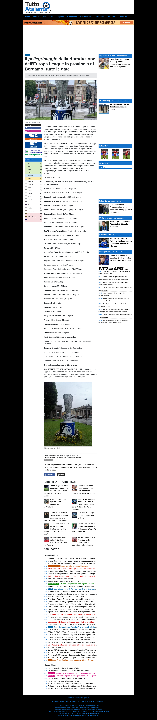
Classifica (29, 159)
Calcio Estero (104, 201)
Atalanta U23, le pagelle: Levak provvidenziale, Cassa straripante (76, 673)
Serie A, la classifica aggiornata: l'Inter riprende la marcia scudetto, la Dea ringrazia (79, 563)
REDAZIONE (64, 701)
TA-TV (101, 218)
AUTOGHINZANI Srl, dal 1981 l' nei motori (119, 106)
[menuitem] (130, 16)
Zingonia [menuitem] (60, 16)
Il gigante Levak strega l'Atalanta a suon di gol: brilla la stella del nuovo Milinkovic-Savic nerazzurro (85, 576)
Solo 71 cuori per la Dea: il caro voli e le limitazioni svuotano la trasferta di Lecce (78, 645)
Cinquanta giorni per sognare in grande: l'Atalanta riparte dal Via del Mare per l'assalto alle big (83, 614)
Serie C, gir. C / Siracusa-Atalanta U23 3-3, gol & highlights (72, 660)
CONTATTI (82, 701)
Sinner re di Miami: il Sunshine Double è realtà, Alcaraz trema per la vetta (120, 257)
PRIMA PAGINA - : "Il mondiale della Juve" (68, 640)
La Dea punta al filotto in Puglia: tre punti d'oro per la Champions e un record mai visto (80, 607)
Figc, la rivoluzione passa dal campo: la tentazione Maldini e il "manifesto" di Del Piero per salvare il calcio (88, 609)
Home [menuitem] (27, 16)
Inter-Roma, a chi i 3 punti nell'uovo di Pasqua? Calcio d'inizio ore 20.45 (75, 586)
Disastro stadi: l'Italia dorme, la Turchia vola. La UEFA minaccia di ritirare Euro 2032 (79, 604)
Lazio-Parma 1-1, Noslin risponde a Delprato (65, 668)
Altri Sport (103, 252)
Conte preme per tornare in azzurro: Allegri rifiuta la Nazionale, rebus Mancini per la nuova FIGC (84, 619)
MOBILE (89, 701)
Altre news (52, 456)
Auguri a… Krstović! (55, 647)
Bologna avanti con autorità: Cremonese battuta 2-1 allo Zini (70, 591)
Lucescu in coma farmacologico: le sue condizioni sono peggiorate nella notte (77, 594)
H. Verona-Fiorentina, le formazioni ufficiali (64, 681)
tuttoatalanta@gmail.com (101, 711)
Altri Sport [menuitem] (112, 16)
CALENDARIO (73, 701)
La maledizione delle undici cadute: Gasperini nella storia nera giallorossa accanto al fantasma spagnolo (87, 558)
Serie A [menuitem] (36, 16)
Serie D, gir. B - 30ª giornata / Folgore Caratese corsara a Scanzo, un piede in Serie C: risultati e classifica (88, 658)
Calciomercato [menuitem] (86, 16)
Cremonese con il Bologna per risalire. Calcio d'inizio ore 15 (70, 602)
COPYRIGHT (101, 701)
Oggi (100, 167)
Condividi (49, 475)
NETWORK (55, 701)
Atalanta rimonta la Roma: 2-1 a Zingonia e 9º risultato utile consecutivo (75, 686)
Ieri (105, 167)
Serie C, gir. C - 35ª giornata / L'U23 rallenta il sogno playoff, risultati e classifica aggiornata (82, 652)
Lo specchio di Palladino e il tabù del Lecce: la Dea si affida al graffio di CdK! (77, 622)
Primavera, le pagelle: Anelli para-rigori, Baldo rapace (72, 676)
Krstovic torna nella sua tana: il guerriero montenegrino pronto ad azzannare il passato (80, 617)
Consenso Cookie (73, 697)
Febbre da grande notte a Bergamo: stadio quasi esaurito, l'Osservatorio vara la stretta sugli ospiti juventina (56, 491)
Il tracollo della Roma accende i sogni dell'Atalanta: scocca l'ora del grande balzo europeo (81, 568)
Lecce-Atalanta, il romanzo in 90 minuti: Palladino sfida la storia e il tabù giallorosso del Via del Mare (85, 624)
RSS (94, 701)
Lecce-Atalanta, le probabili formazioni (68, 566)
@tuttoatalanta (76, 458)
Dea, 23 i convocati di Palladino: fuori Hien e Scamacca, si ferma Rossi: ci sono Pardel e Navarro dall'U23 (91, 589)
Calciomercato (105, 235)
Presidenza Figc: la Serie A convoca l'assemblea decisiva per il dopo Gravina (77, 599)
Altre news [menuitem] (99, 16)
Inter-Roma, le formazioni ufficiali (60, 579)
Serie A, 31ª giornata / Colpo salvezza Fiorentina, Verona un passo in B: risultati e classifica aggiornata (86, 650)
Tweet (61, 475)
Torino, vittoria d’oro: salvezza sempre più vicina (66, 581)
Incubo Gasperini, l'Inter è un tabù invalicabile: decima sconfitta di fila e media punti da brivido (83, 561)
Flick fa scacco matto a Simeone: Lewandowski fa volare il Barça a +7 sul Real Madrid (80, 642)
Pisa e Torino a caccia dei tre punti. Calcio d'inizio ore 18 (69, 596)
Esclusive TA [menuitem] (48, 16)
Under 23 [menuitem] (123, 16)
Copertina (103, 55)
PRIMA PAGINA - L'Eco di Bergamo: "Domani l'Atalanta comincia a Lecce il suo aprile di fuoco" (83, 632)
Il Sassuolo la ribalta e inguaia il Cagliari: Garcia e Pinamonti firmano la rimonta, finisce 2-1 (82, 688)
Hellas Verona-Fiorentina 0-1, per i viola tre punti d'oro (68, 671)
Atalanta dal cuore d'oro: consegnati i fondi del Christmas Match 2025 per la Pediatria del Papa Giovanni (84, 504)
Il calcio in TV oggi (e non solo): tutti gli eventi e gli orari (87, 515)
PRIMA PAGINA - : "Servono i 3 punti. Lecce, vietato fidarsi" (78, 635)
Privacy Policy (84, 697)
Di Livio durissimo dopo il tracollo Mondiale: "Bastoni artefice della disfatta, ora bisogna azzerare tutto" (56, 529)
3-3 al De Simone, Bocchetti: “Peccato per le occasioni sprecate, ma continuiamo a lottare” (82, 683)
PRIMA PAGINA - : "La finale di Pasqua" (70, 630)
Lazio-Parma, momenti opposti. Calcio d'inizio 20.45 (67, 678)
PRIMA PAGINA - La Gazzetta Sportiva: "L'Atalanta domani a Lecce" (73, 637)
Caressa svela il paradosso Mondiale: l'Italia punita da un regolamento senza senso (79, 574)
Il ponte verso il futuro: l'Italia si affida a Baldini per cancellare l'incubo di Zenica (77, 612)
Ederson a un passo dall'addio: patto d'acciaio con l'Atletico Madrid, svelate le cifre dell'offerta (89, 584)
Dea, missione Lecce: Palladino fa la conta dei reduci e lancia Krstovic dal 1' (79, 627)
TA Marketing (104, 101)
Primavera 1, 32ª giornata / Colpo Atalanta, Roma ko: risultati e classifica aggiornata (79, 655)
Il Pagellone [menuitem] (72, 16)
